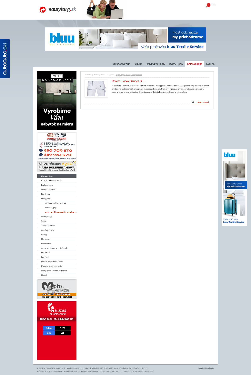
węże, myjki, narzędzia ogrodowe (60, 212)
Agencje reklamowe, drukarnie (54, 248)
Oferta (138, 64)
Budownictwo (47, 185)
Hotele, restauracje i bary (52, 261)
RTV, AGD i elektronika (51, 180)
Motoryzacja (46, 216)
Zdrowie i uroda (48, 225)
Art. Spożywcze (48, 230)
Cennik (201, 368)
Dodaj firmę (176, 64)
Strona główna (121, 64)
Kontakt (211, 64)
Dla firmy (45, 257)
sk (214, 5)
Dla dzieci (45, 252)
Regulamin (209, 368)
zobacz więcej (203, 102)
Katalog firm (194, 64)
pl (208, 5)
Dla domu (45, 194)
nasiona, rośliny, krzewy (55, 203)
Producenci (46, 243)
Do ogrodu (45, 198)
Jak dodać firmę (156, 64)
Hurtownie (45, 239)
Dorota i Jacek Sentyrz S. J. (128, 81)
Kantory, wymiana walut (51, 266)
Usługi (44, 275)
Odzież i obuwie (48, 189)
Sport (43, 221)
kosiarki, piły (50, 207)
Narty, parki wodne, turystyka (54, 270)
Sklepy (44, 234)
